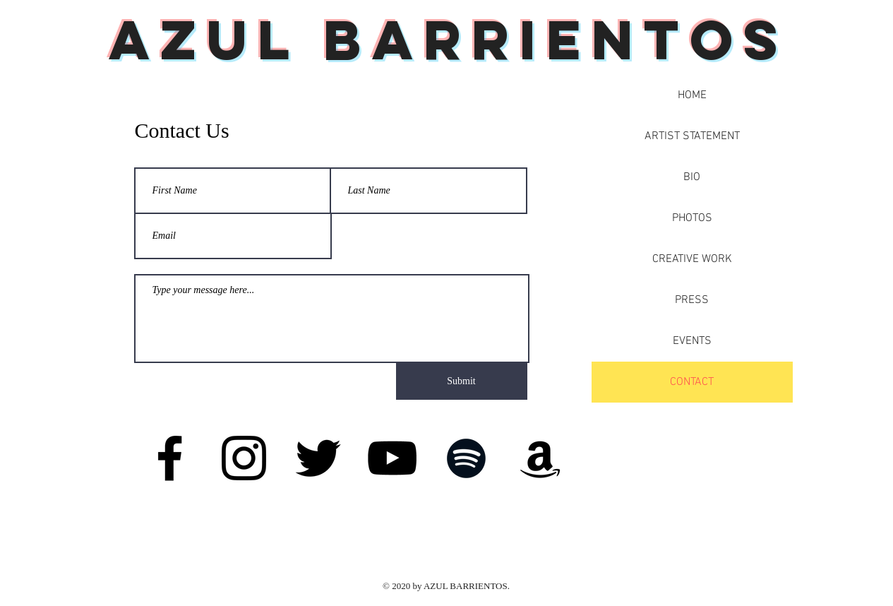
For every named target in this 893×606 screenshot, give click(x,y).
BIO (691, 177)
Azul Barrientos (449, 39)
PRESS (692, 300)
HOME (692, 95)
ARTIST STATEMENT (692, 136)
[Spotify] (466, 458)
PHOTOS (692, 218)
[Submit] (461, 381)
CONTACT (692, 382)
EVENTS (692, 341)
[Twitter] (318, 458)
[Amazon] (540, 458)
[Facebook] (170, 458)
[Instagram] (244, 458)
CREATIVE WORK (692, 259)
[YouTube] (392, 458)
